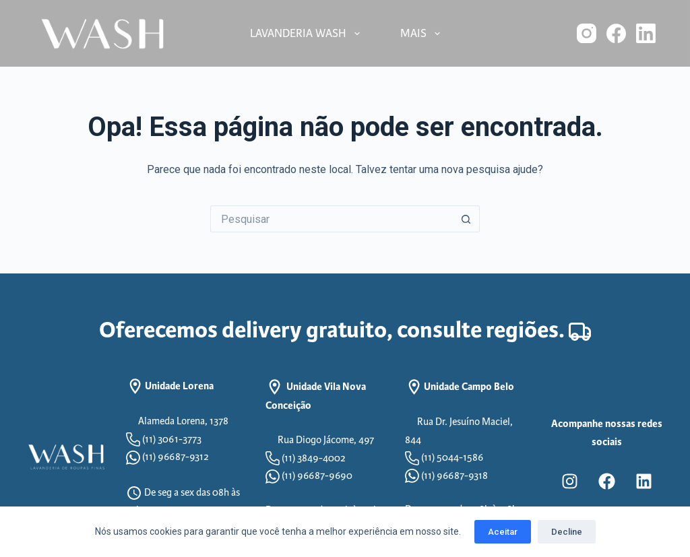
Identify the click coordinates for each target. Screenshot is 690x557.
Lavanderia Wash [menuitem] (307, 34)
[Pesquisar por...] (331, 218)
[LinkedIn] (646, 33)
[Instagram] (586, 33)
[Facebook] (616, 33)
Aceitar (503, 532)
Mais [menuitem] (422, 34)
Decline (566, 532)
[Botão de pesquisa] (466, 218)
